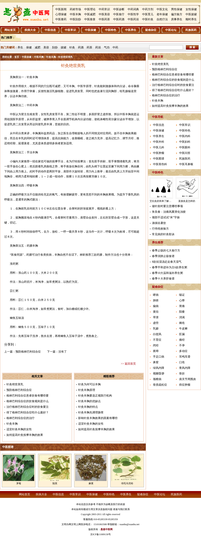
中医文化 (162, 9)
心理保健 (61, 14)
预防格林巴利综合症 (28, 351)
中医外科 (158, 141)
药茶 (89, 47)
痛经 (182, 339)
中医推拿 (89, 19)
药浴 (98, 47)
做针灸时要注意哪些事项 (167, 206)
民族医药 (191, 30)
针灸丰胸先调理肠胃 (91, 412)
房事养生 (176, 19)
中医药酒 (118, 19)
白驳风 (157, 334)
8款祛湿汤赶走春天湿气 (167, 261)
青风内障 (184, 367)
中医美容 (104, 14)
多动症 (183, 351)
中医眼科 (184, 147)
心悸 (182, 300)
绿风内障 (158, 367)
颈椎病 (157, 379)
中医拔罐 (191, 14)
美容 (46, 47)
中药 (115, 47)
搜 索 (192, 47)
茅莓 (18, 483)
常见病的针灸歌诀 (163, 234)
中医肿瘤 (158, 153)
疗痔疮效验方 (160, 228)
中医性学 (133, 14)
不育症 (157, 339)
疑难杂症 (150, 30)
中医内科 (184, 136)
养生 (20, 47)
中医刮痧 (75, 19)
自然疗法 (162, 19)
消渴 (182, 317)
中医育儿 (147, 14)
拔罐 (63, 47)
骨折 (182, 373)
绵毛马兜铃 (127, 483)
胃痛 (182, 306)
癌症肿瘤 (184, 384)
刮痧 (55, 47)
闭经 (156, 345)
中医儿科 (158, 147)
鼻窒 (156, 362)
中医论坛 (170, 30)
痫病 (156, 306)
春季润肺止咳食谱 (163, 256)
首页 (16, 57)
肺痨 (156, 300)
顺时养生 (191, 19)
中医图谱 (158, 158)
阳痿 (182, 311)
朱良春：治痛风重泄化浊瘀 (169, 211)
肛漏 (182, 334)
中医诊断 (118, 9)
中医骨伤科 (160, 164)
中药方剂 (147, 9)
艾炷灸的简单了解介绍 (162, 201)
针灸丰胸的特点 (88, 406)
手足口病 (158, 356)
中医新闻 (61, 9)
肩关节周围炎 (187, 379)
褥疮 (182, 322)
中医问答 (184, 153)
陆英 (54, 483)
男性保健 (176, 9)
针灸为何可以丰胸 (89, 384)
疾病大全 (30, 30)
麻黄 (91, 483)
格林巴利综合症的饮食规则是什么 (27, 401)
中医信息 (50, 30)
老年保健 (162, 14)
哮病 (156, 294)
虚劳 (156, 322)
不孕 (182, 345)
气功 (107, 47)
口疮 (182, 362)
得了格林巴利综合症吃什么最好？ (27, 412)
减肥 (37, 47)
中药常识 (104, 9)
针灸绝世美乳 (14, 384)
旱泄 (156, 317)
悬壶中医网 (106, 529)
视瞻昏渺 (158, 373)
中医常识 (70, 30)
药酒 (81, 47)
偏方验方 (176, 14)
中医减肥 (89, 14)
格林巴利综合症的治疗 (20, 418)
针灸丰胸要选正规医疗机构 (95, 395)
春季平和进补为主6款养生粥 (169, 267)
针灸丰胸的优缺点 (89, 401)
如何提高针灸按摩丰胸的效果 (24, 434)
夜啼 (156, 351)
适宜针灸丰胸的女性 (19, 429)
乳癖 (156, 328)
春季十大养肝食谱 (163, 278)
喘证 (182, 294)
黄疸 (156, 311)
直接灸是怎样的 (186, 201)
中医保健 (90, 30)
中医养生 (130, 30)
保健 (29, 47)
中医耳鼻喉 (186, 164)
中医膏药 (61, 19)
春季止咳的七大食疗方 (166, 250)
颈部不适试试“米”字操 (166, 217)
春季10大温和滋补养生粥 (167, 273)
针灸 (72, 47)
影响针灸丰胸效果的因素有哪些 (98, 418)
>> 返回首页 (128, 363)
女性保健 (191, 9)
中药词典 (133, 9)
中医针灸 (147, 19)
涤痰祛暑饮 (159, 223)
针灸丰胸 (51, 57)
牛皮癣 (183, 328)
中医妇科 (184, 141)
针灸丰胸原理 (86, 390)
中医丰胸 (75, 14)
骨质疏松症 (160, 384)
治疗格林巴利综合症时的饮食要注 (27, 406)
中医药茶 (104, 19)
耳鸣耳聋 (184, 356)
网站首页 (10, 30)
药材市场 (75, 9)
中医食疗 (118, 14)
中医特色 (110, 30)
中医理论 (89, 9)
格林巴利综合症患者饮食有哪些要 (27, 395)
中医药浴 (133, 19)
